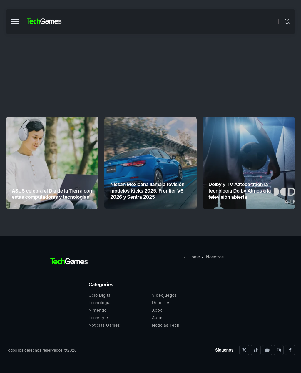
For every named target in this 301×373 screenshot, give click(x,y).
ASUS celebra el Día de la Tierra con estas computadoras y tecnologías (52, 194)
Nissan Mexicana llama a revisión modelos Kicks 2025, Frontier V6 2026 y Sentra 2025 (147, 190)
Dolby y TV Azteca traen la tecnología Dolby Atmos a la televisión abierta (239, 190)
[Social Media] (244, 350)
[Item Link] (52, 163)
